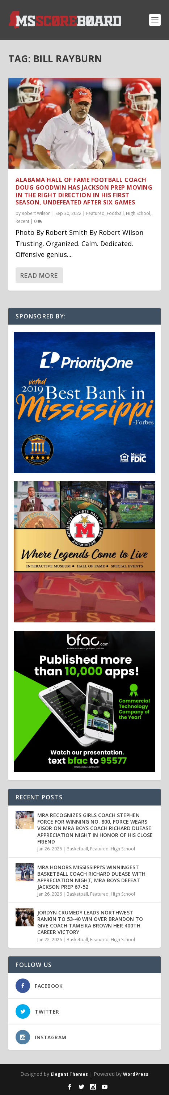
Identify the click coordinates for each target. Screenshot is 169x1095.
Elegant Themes (69, 1074)
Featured (95, 213)
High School (138, 213)
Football (115, 213)
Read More (39, 275)
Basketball (77, 849)
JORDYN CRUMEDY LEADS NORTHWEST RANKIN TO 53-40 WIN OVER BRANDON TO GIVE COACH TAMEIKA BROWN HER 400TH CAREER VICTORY (90, 922)
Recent (22, 221)
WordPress (135, 1074)
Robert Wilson (36, 213)
